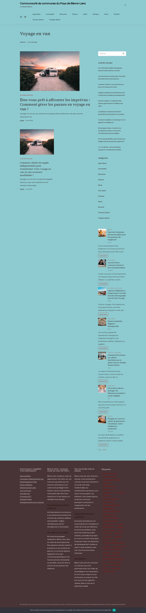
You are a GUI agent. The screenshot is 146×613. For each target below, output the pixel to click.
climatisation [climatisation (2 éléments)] (108, 492)
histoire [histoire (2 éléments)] (120, 524)
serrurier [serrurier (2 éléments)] (106, 552)
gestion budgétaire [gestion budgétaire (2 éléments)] (110, 521)
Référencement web (28, 488)
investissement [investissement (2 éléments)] (108, 527)
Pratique (96, 14)
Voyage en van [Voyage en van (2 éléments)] (115, 565)
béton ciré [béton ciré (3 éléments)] (107, 489)
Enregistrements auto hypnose (32, 502)
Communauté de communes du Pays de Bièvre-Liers (53, 3)
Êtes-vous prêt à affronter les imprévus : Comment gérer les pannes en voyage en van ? (54, 104)
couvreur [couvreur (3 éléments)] (106, 496)
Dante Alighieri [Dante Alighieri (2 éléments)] (108, 502)
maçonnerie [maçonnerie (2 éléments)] (107, 533)
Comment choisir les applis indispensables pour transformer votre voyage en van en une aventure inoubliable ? (35, 169)
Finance (75, 14)
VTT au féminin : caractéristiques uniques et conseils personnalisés (109, 148)
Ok (114, 610)
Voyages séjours (54, 19)
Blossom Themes (104, 604)
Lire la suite (103, 256)
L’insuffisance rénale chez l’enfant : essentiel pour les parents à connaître (111, 113)
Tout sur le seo (25, 491)
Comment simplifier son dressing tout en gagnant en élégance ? (111, 121)
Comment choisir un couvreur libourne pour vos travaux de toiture (111, 86)
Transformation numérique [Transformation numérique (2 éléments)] (113, 559)
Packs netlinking (26, 485)
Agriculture (37, 14)
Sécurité (116, 14)
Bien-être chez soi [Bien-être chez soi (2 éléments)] (109, 486)
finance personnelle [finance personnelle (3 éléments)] (110, 518)
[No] (144, 610)
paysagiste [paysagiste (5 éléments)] (118, 537)
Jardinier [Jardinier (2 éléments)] (120, 527)
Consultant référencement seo (32, 479)
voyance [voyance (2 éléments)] (106, 568)
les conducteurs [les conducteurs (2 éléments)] (109, 530)
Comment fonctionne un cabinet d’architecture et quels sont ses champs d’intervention (117, 360)
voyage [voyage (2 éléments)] (105, 565)
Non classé (102, 191)
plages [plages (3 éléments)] (114, 540)
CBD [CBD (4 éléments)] (114, 489)
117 (103, 450)
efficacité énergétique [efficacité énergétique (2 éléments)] (111, 511)
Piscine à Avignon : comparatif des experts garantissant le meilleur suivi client (110, 103)
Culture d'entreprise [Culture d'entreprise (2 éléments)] (110, 499)
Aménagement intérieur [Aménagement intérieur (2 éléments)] (112, 480)
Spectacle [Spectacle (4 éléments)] (116, 552)
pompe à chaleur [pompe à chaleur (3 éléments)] (119, 546)
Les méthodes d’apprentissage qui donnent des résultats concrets (110, 69)
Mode (85, 14)
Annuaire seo (25, 494)
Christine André (26, 499)
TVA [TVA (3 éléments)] (104, 562)
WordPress (122, 604)
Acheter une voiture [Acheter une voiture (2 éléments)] (109, 473)
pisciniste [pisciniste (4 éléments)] (106, 540)
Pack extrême (25, 476)
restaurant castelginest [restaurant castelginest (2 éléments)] (112, 549)
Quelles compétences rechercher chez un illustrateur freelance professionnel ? (111, 94)
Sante (106, 14)
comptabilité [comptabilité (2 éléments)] (120, 492)
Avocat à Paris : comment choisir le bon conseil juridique (116, 265)
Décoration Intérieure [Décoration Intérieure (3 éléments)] (111, 505)
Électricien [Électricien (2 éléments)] (115, 568)
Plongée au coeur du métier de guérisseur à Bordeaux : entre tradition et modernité (116, 424)
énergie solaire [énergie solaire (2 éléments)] (109, 571)
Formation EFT (25, 496)
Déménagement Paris (28, 482)
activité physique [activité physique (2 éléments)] (109, 477)
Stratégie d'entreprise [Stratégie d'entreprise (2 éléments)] (111, 555)
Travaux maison (38, 19)
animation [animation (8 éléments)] (107, 483)
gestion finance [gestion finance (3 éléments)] (109, 524)
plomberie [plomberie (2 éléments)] (106, 546)
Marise (22, 120)
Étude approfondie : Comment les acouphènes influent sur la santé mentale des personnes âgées (109, 130)
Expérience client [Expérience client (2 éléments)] (109, 514)
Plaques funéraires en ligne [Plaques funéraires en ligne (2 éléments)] (113, 543)
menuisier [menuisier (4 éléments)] (118, 533)
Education (63, 14)
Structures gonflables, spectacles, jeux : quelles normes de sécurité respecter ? (112, 140)
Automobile (50, 14)
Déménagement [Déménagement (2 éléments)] (108, 508)
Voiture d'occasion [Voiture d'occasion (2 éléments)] (115, 562)
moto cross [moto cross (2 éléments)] (107, 537)
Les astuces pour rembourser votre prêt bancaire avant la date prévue (111, 78)
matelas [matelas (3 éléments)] (121, 530)
